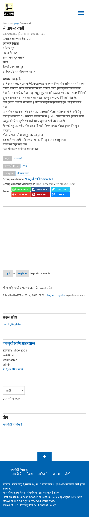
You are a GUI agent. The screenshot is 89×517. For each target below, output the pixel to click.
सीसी (67, 474)
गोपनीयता (32, 492)
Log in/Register (12, 324)
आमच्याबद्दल (45, 492)
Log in (7, 273)
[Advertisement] (44, 235)
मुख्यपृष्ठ (16, 23)
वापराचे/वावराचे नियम (14, 492)
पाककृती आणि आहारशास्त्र (39, 179)
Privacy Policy (28, 505)
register (22, 273)
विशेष (30, 474)
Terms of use (10, 505)
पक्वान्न (25, 166)
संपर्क (56, 492)
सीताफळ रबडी (23, 173)
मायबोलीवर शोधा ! (12, 424)
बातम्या (56, 474)
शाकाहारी (18, 158)
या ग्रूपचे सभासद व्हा (13, 369)
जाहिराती (42, 474)
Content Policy (47, 505)
